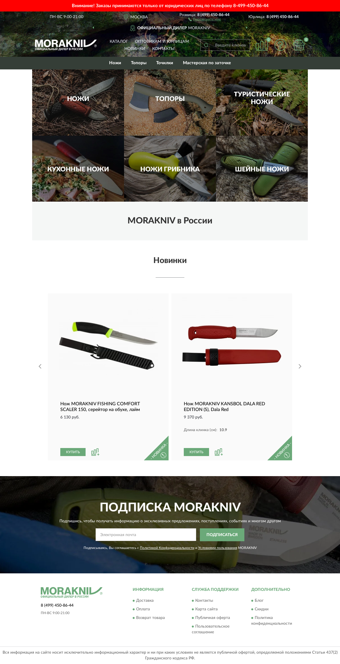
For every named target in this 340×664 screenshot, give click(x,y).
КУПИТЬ (73, 452)
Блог (259, 601)
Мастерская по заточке (207, 63)
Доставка (145, 601)
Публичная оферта (212, 618)
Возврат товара (150, 618)
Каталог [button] (119, 42)
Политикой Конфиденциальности (167, 548)
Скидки (261, 609)
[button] (204, 19)
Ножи (115, 63)
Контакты (163, 49)
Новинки (134, 49)
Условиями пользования (217, 548)
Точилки (164, 63)
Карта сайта (206, 609)
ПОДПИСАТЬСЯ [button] (222, 535)
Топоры (138, 63)
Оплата (143, 609)
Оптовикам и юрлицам (162, 42)
